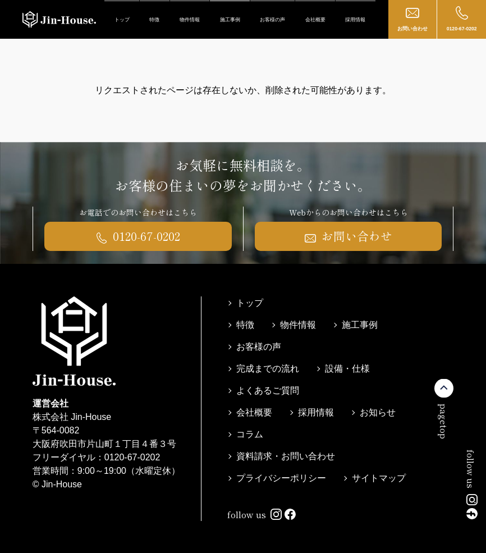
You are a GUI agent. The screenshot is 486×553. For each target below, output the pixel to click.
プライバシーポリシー (281, 478)
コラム (249, 434)
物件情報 (190, 19)
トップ (122, 19)
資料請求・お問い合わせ (285, 456)
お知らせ (378, 412)
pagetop (444, 420)
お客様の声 (272, 19)
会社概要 (315, 19)
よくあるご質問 (267, 390)
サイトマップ (379, 478)
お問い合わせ (412, 18)
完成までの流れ (267, 368)
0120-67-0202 (462, 18)
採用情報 (355, 19)
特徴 (154, 19)
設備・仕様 (347, 368)
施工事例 (230, 19)
